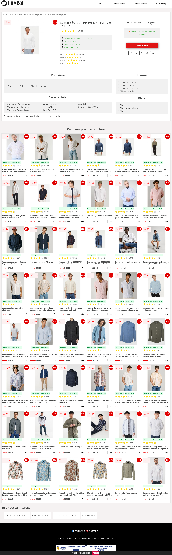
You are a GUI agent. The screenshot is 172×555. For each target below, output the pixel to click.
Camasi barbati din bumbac (66, 515)
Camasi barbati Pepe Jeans (57, 14)
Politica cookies (107, 538)
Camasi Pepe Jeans (36, 14)
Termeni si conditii (65, 538)
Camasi (100, 3)
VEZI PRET (142, 45)
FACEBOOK (78, 531)
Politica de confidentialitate (87, 538)
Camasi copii (161, 3)
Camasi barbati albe (41, 515)
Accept (96, 553)
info (25, 175)
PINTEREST (92, 531)
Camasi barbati (140, 3)
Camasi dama (119, 3)
